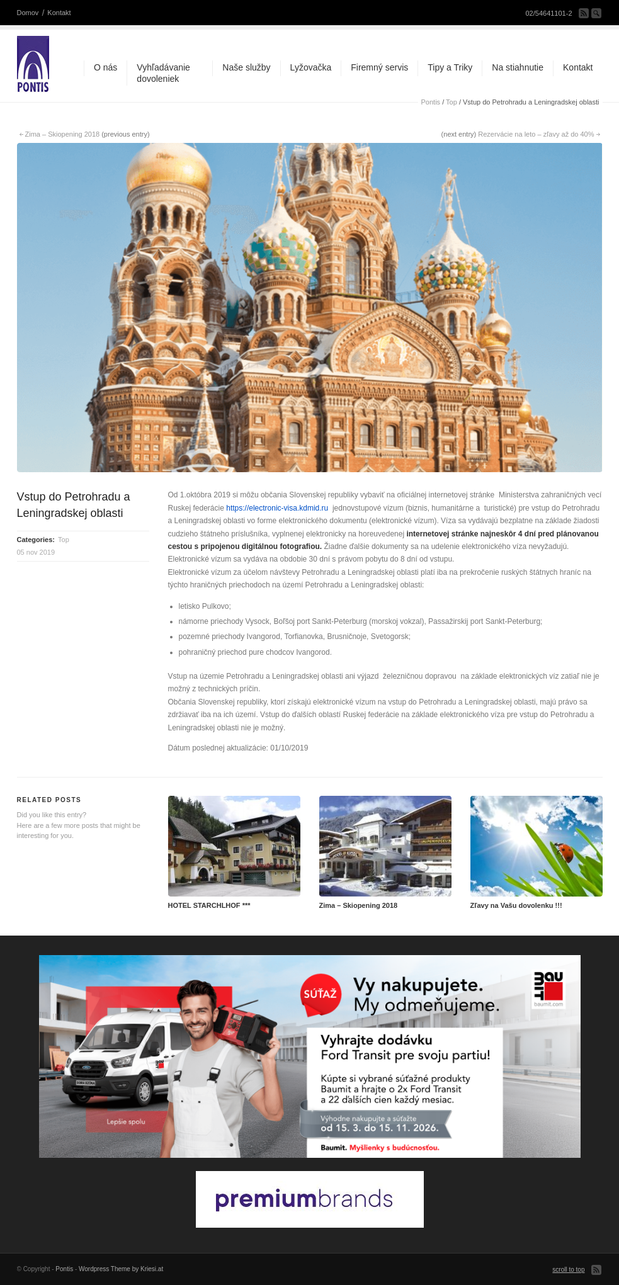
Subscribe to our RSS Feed (583, 13)
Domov (28, 12)
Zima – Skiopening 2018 (62, 134)
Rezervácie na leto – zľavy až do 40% (536, 134)
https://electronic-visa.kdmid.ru (277, 508)
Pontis (431, 102)
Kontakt (59, 12)
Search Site (596, 13)
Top (451, 102)
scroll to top (568, 1269)
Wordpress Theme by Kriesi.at (121, 1268)
